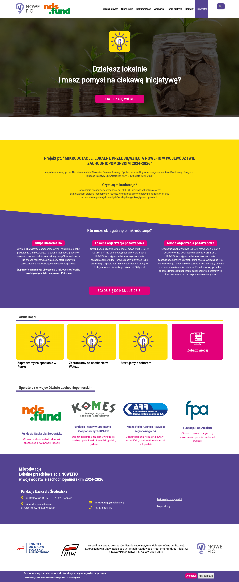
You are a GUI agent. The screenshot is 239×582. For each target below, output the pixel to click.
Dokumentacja (143, 9)
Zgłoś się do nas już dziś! (119, 291)
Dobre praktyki (174, 9)
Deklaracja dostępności (169, 499)
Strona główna (110, 9)
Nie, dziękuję (206, 576)
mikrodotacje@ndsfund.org (109, 502)
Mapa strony (163, 506)
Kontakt (189, 9)
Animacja (159, 9)
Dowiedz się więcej (120, 99)
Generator (201, 9)
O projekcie (127, 9)
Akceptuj (191, 575)
